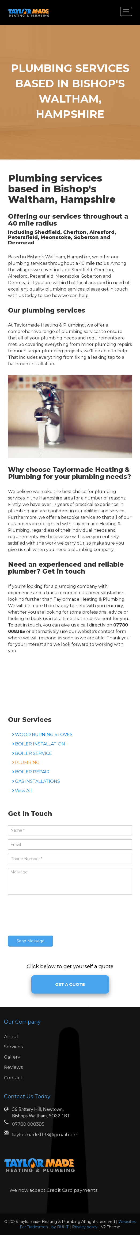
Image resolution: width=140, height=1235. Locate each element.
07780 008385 (28, 1124)
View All (23, 790)
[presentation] (48, 916)
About (11, 1036)
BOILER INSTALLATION (40, 744)
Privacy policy (85, 1227)
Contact (13, 1077)
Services (13, 1046)
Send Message (30, 941)
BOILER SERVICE (33, 753)
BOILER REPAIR (32, 771)
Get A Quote (70, 984)
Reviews (13, 1067)
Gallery (12, 1057)
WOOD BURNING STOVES (44, 734)
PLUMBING (27, 762)
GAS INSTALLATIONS (37, 781)
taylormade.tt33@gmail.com (45, 1134)
